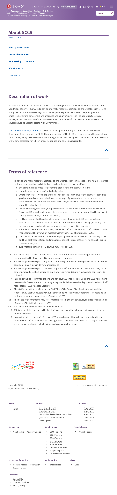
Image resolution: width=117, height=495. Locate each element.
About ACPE (89, 420)
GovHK (35, 6)
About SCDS (89, 411)
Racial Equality (45, 420)
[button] (111, 6)
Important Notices (16, 388)
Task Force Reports (58, 447)
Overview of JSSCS (47, 408)
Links (77, 464)
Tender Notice (55, 464)
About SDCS (89, 414)
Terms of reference (18, 54)
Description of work (18, 47)
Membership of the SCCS (21, 61)
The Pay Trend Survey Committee (25, 130)
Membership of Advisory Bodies (27, 431)
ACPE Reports (56, 444)
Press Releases (85, 431)
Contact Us (14, 75)
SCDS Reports (56, 434)
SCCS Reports (15, 68)
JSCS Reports (56, 441)
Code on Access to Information (26, 464)
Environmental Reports (60, 453)
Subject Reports (57, 450)
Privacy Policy (33, 388)
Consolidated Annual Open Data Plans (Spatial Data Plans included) (55, 416)
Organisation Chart (47, 411)
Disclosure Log (19, 467)
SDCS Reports (56, 438)
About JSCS (89, 417)
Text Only (46, 6)
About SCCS (21, 37)
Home (10, 37)
